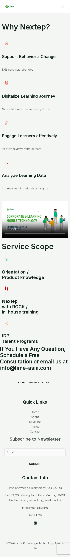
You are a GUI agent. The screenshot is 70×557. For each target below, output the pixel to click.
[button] (35, 383)
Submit (35, 464)
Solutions (35, 422)
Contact (35, 431)
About (35, 417)
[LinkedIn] (35, 523)
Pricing (35, 426)
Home (35, 412)
